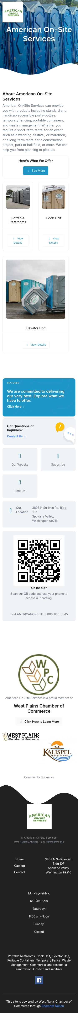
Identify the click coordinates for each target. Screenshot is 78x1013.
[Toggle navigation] (72, 12)
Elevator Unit (36, 328)
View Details (18, 240)
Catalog (19, 865)
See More (35, 170)
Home (19, 859)
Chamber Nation (53, 1006)
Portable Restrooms (18, 220)
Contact (19, 872)
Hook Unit (53, 218)
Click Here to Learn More (39, 721)
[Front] (13, 12)
